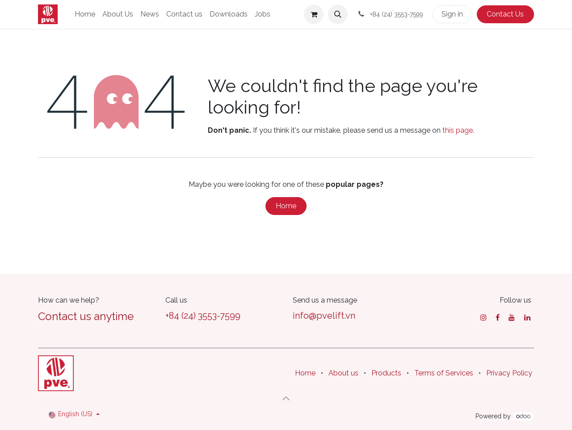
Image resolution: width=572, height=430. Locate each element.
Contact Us (505, 14)
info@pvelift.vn (324, 315)
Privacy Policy (509, 373)
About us (343, 373)
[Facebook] (497, 317)
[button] (338, 14)
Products (386, 373)
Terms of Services (443, 373)
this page (457, 130)
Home (286, 206)
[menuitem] (85, 14)
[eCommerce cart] (314, 14)
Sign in (452, 14)
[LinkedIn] (527, 317)
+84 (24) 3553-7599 (202, 315)
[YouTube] (511, 317)
